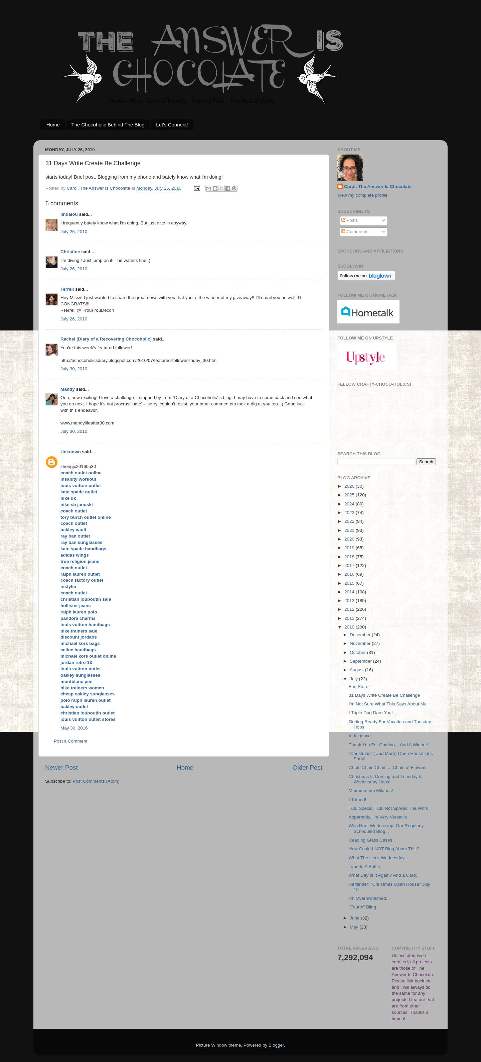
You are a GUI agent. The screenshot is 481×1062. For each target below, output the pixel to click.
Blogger (276, 1045)
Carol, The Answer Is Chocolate (378, 186)
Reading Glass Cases (370, 840)
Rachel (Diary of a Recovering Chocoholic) (106, 339)
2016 (350, 574)
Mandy (67, 389)
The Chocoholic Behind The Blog (108, 124)
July (354, 678)
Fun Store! (359, 686)
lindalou (69, 214)
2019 (350, 547)
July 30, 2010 (73, 368)
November (361, 643)
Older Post (307, 767)
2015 (350, 583)
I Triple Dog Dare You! (371, 712)
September (361, 661)
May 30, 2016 (74, 728)
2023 (350, 512)
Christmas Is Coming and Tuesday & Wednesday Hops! (385, 779)
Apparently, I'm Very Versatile (378, 816)
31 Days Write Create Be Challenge (384, 695)
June (355, 918)
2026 (350, 486)
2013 (350, 600)
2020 (350, 539)
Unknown (70, 451)
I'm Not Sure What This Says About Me (388, 703)
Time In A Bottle (364, 866)
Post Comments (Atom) (96, 781)
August (357, 669)
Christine (70, 251)
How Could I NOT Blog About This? (384, 848)
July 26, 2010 (73, 231)
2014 (350, 591)
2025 (350, 494)
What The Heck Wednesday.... (379, 857)
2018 (350, 556)
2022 (350, 521)
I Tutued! (357, 799)
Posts (349, 220)
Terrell (67, 289)
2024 (350, 503)
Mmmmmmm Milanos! (371, 790)
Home (53, 124)
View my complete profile (362, 195)
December (361, 634)
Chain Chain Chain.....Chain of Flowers (388, 767)
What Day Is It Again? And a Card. (383, 875)
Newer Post (61, 767)
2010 (350, 627)
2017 (350, 565)
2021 (350, 530)
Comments (354, 231)
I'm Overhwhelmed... (369, 898)
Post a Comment (71, 741)
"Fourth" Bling (362, 906)
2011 (350, 618)
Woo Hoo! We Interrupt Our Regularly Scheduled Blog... (386, 828)
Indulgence (360, 735)
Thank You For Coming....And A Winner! (389, 744)
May (354, 927)
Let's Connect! (172, 124)
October (358, 652)
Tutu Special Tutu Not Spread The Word (389, 808)
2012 (350, 609)
